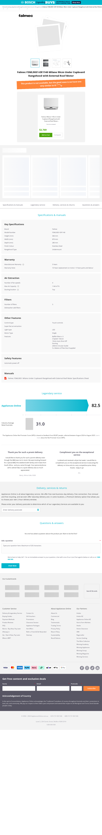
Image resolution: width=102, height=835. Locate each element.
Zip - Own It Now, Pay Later (11, 635)
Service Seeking (82, 638)
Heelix (79, 626)
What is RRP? (6, 638)
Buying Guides (7, 616)
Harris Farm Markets (83, 622)
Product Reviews (7, 622)
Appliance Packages (33, 626)
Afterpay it (5, 632)
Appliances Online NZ (84, 619)
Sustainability (55, 635)
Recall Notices (55, 638)
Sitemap (29, 635)
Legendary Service (16, 613)
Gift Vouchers (30, 616)
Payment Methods (8, 619)
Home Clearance (82, 629)
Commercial (55, 616)
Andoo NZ (80, 616)
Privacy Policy (55, 629)
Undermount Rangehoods (34, 7)
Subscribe (91, 688)
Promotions (30, 619)
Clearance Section (32, 622)
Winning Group (82, 651)
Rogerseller (80, 635)
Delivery (5, 613)
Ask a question (7, 541)
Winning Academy (83, 644)
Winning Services (82, 657)
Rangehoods (22, 7)
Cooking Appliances (12, 7)
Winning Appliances (83, 647)
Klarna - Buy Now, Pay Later (11, 629)
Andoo (79, 613)
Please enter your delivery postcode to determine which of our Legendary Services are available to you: (42, 504)
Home (4, 7)
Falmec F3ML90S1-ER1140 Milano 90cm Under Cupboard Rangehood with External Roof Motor (72, 7)
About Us (54, 613)
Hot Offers (29, 629)
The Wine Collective (83, 641)
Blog (52, 619)
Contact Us (30, 613)
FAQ (3, 626)
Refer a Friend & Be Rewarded (36, 632)
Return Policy (55, 632)
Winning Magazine (83, 654)
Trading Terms (56, 626)
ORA (78, 632)
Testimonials (55, 622)
